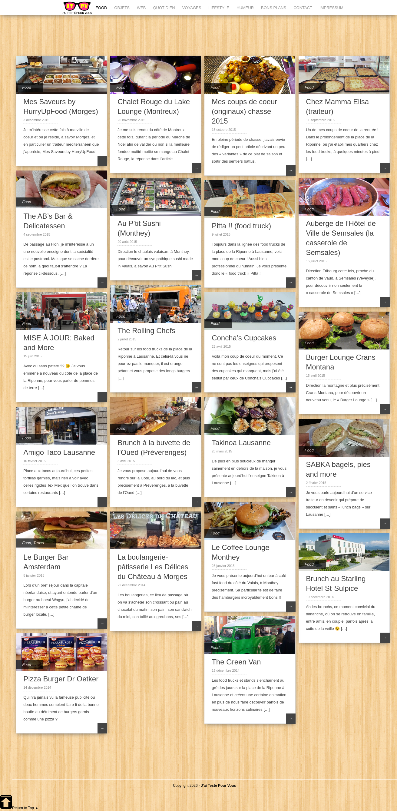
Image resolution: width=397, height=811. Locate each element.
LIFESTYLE (218, 7)
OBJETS (122, 7)
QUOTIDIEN (164, 7)
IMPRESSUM (331, 7)
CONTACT (302, 7)
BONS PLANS (273, 7)
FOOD (101, 7)
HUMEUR (245, 7)
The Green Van (236, 662)
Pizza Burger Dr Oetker (60, 679)
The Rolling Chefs (146, 330)
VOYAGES (191, 7)
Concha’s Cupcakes (244, 338)
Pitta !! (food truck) (241, 226)
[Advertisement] (204, 34)
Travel (38, 543)
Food (26, 87)
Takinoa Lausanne (241, 443)
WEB (141, 7)
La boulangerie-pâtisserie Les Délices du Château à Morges (152, 567)
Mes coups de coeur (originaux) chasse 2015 (244, 111)
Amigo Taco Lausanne (59, 452)
